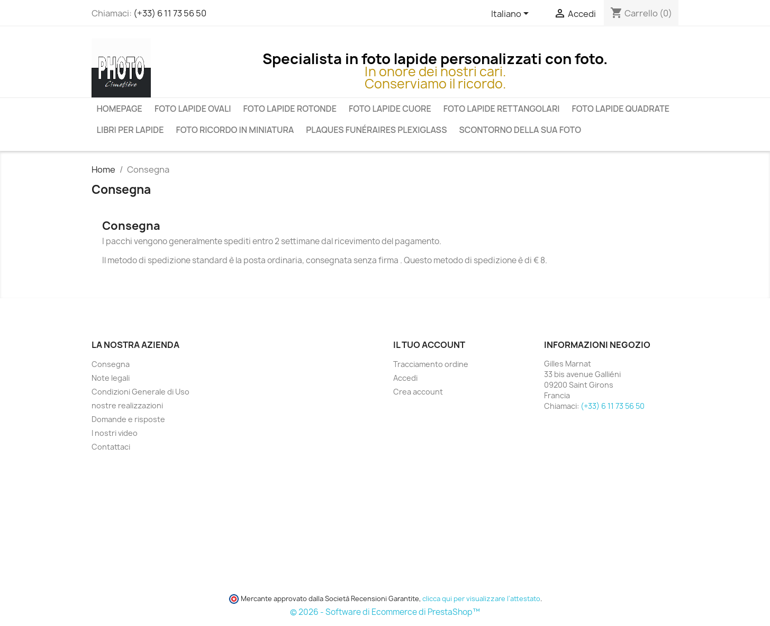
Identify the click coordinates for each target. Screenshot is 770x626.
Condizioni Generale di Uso (140, 392)
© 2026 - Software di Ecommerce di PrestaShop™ (385, 612)
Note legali (111, 378)
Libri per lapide (130, 130)
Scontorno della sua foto (520, 130)
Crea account (418, 392)
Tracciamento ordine (430, 364)
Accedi (405, 378)
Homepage (119, 108)
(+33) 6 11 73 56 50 (169, 13)
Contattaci (111, 447)
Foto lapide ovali (193, 108)
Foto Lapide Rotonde (290, 108)
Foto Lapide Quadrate (621, 108)
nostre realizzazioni (127, 405)
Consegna (111, 364)
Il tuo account (429, 345)
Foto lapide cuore (390, 108)
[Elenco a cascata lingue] (511, 14)
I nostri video (115, 433)
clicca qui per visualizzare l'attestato (481, 598)
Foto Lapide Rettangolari (501, 108)
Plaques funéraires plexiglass (376, 130)
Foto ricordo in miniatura (235, 130)
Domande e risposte (128, 419)
